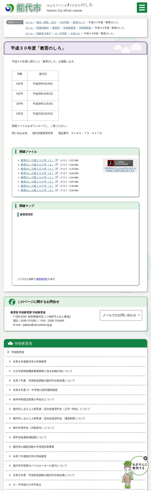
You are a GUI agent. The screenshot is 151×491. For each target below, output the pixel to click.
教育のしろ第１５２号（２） (37, 164)
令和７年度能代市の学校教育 (30, 456)
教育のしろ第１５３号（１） (37, 169)
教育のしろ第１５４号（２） (37, 181)
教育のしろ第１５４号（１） (37, 177)
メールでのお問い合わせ (119, 315)
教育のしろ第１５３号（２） (37, 173)
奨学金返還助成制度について (30, 437)
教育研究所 (41, 279)
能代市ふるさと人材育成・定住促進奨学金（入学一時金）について (51, 409)
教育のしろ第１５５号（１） (37, 186)
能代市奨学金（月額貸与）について (33, 427)
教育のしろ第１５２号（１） (37, 160)
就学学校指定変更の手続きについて (33, 399)
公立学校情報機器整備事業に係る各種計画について (42, 371)
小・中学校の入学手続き (27, 484)
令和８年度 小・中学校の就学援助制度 (35, 390)
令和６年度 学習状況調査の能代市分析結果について (44, 475)
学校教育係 (23, 344)
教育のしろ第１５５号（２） (37, 190)
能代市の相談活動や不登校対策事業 (33, 446)
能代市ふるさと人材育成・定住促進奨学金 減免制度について (49, 418)
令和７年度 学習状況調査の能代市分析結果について (44, 380)
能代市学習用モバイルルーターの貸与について (40, 465)
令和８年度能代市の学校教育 (30, 361)
